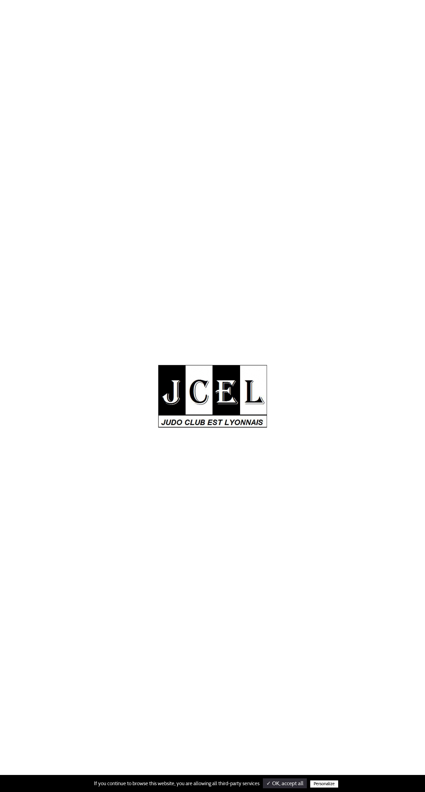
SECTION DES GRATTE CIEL (391, 17)
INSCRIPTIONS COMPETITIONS (279, 17)
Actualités (97, 17)
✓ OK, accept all (284, 783)
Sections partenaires (170, 646)
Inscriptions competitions (245, 615)
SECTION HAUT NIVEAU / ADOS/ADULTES (153, 17)
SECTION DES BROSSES (337, 17)
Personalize (324, 784)
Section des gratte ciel (241, 640)
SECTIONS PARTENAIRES (222, 17)
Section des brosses (238, 627)
